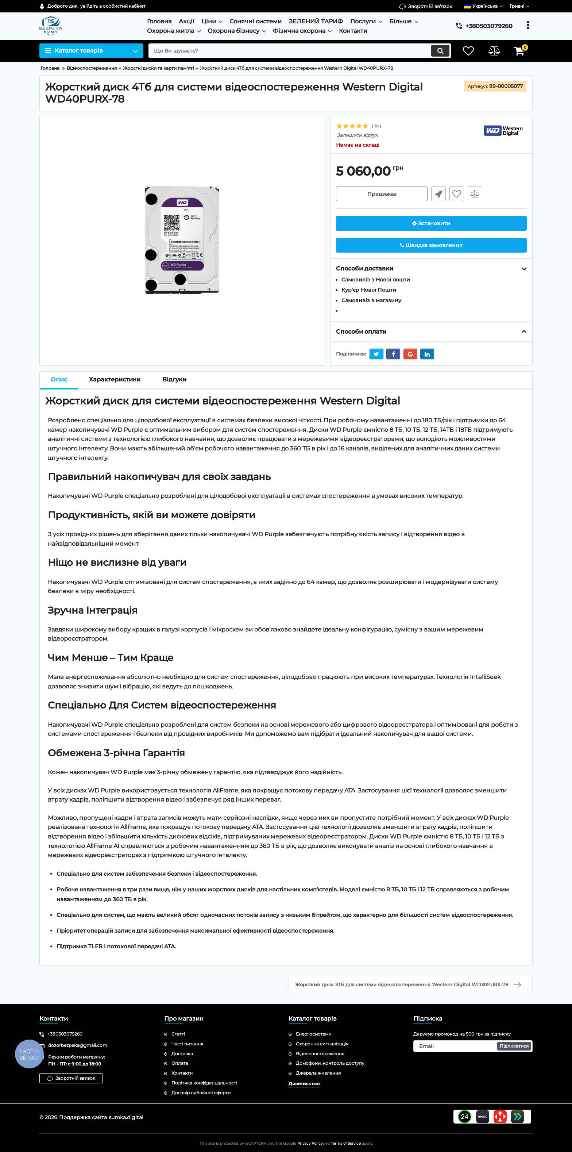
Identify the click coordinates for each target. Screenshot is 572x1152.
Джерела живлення (318, 1073)
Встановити (431, 223)
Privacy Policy (309, 1143)
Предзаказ (382, 194)
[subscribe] (473, 1046)
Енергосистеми (313, 1034)
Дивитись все (304, 1083)
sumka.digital (126, 1117)
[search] (299, 50)
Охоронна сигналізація (322, 1044)
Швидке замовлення (438, 194)
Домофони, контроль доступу (330, 1063)
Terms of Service (346, 1143)
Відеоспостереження (320, 1053)
